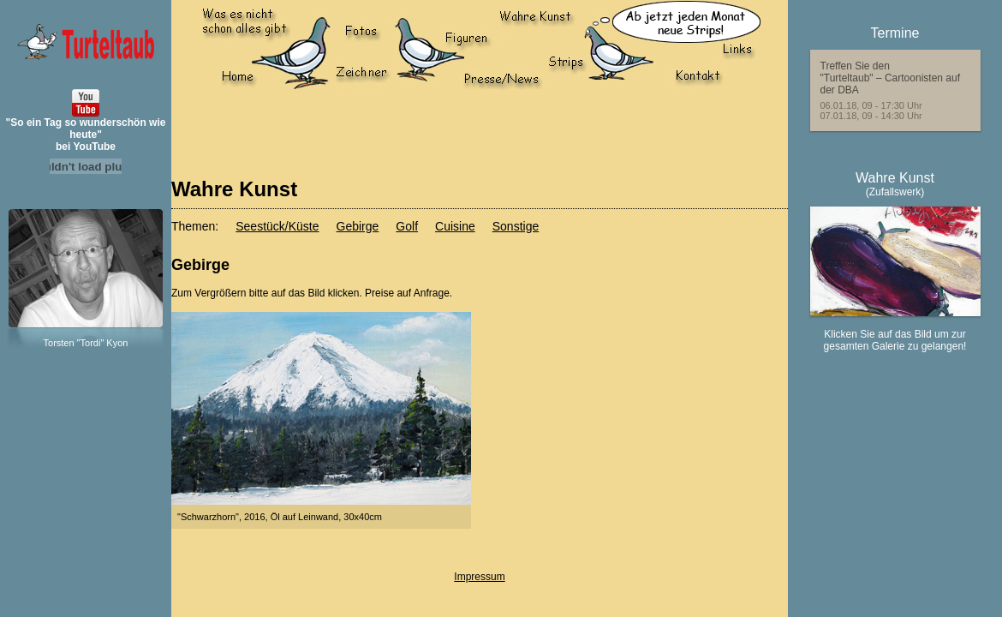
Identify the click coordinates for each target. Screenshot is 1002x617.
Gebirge (358, 226)
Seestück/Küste (277, 226)
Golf (407, 226)
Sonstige (515, 226)
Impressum (479, 577)
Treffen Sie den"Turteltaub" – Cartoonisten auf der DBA (890, 78)
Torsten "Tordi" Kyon (86, 343)
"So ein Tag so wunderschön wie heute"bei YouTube (86, 135)
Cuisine (455, 226)
